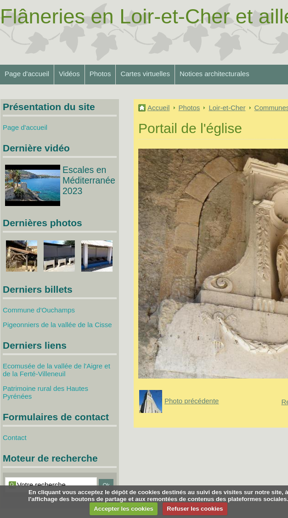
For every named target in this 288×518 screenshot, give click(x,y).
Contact (15, 437)
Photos (100, 74)
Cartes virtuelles (145, 74)
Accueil (158, 107)
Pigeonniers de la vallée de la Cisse (57, 325)
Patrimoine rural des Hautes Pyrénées (45, 392)
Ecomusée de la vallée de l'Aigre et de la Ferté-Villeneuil (56, 370)
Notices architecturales (214, 74)
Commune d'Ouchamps (39, 310)
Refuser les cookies (195, 508)
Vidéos (69, 74)
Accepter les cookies (123, 508)
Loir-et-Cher (227, 107)
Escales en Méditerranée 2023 (88, 180)
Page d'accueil (27, 74)
